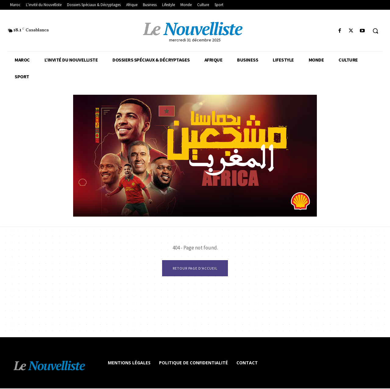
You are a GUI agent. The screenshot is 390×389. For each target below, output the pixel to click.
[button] (375, 30)
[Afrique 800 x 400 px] (195, 156)
